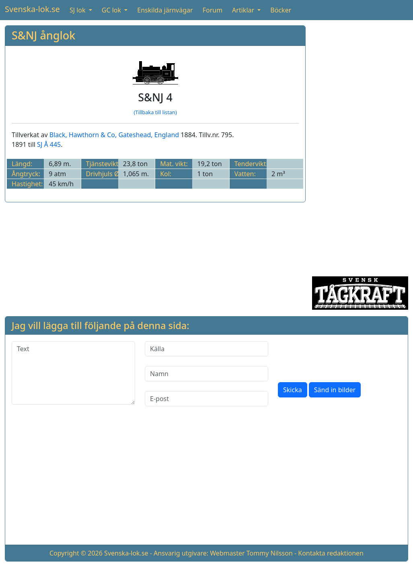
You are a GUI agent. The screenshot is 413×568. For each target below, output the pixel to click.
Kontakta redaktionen (331, 553)
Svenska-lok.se (32, 9)
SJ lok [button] (78, 10)
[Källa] (206, 348)
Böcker (280, 10)
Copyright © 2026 (76, 553)
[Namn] (206, 373)
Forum (212, 10)
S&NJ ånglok (43, 35)
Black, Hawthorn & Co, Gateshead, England (114, 134)
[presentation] (339, 356)
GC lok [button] (112, 10)
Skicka (292, 389)
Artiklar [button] (244, 10)
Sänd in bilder (334, 389)
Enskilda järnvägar (165, 10)
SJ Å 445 (49, 144)
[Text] (73, 373)
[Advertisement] (360, 146)
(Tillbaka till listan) (155, 112)
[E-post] (206, 398)
